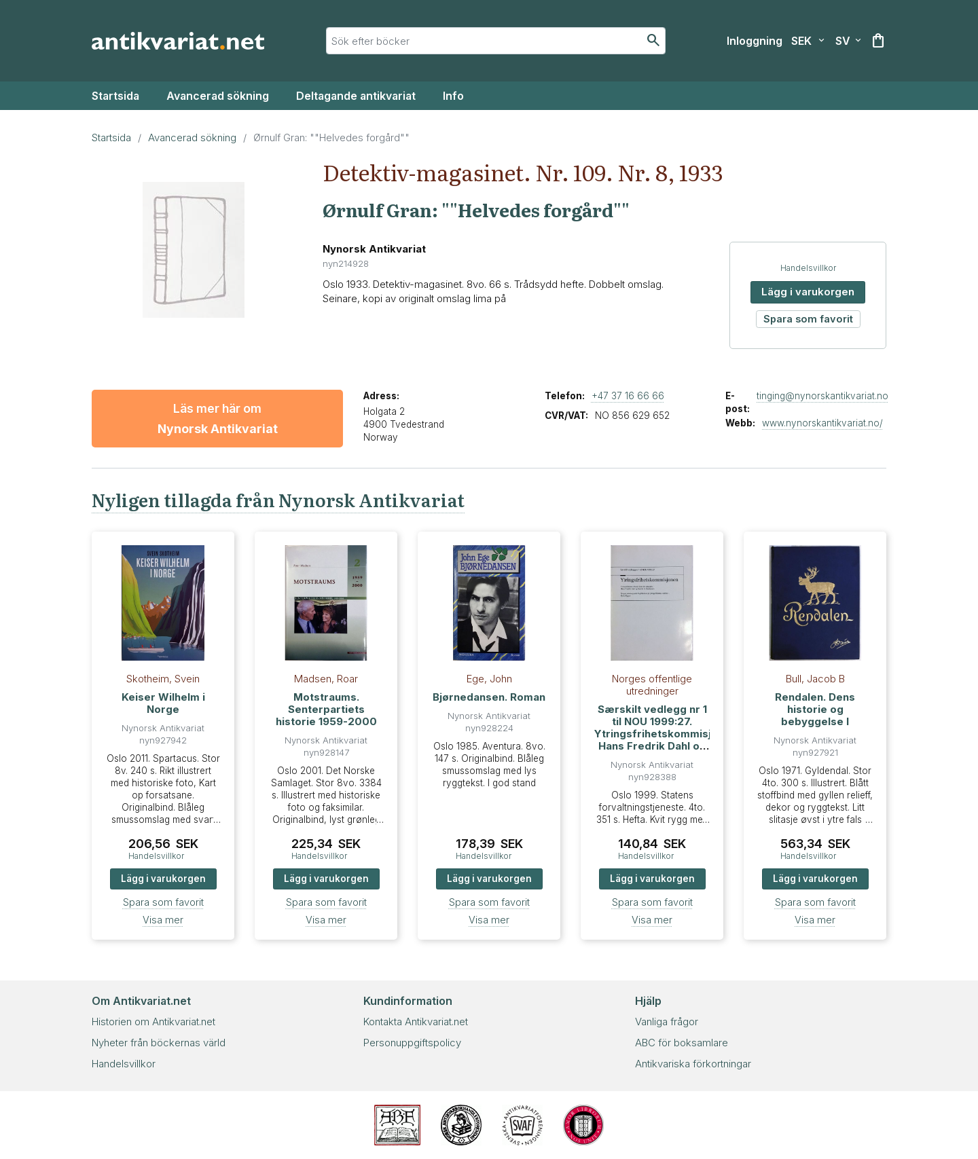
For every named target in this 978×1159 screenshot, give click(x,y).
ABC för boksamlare (681, 1042)
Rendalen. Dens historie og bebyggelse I (815, 709)
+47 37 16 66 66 (628, 395)
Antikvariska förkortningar (693, 1063)
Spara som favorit (808, 319)
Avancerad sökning (217, 96)
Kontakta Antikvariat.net (415, 1021)
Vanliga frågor (666, 1021)
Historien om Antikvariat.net (153, 1021)
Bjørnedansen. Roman (489, 697)
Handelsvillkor (808, 268)
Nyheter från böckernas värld (158, 1042)
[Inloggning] (754, 40)
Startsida (115, 96)
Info (453, 96)
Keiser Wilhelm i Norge (163, 703)
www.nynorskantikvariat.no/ (822, 423)
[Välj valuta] (808, 40)
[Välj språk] (848, 40)
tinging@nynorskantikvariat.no (822, 395)
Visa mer (163, 919)
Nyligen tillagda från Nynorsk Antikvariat (278, 499)
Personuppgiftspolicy (412, 1042)
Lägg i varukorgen (807, 291)
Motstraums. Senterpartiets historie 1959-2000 (326, 709)
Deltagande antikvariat (356, 96)
